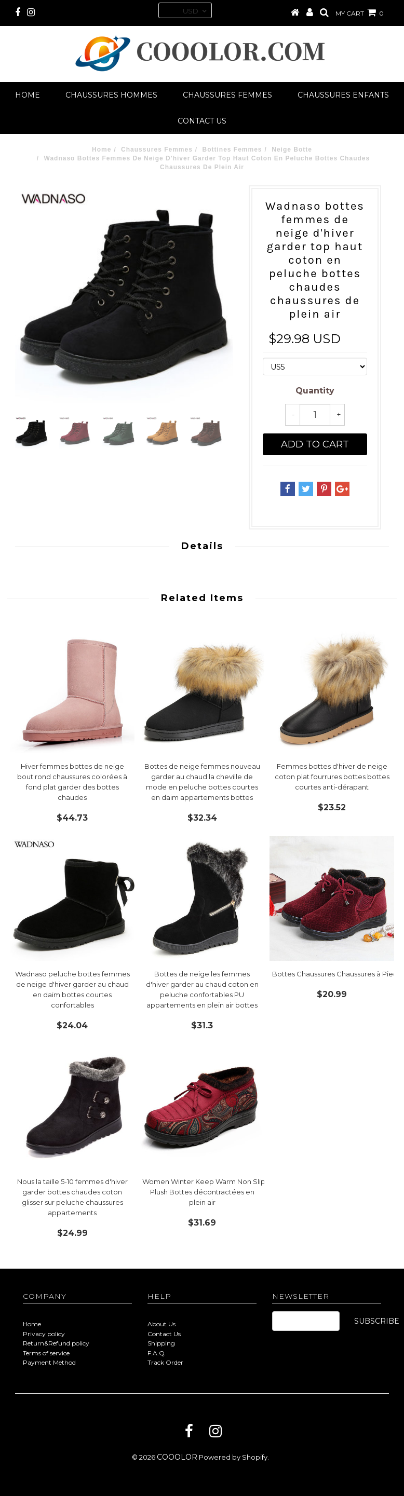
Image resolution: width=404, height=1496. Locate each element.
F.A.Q (156, 1353)
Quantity (314, 391)
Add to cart (315, 444)
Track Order (165, 1362)
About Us (161, 1324)
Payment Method (49, 1362)
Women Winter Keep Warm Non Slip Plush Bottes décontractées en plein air (203, 1191)
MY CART (359, 13)
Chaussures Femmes (227, 95)
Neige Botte (292, 149)
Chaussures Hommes (111, 95)
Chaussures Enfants (343, 95)
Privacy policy (44, 1334)
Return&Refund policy (56, 1343)
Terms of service (46, 1353)
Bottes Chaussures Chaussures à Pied (335, 974)
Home (27, 95)
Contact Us (164, 1334)
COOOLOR (177, 1457)
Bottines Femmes (232, 149)
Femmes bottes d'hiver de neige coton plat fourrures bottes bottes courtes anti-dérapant (332, 776)
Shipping (161, 1343)
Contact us (202, 121)
